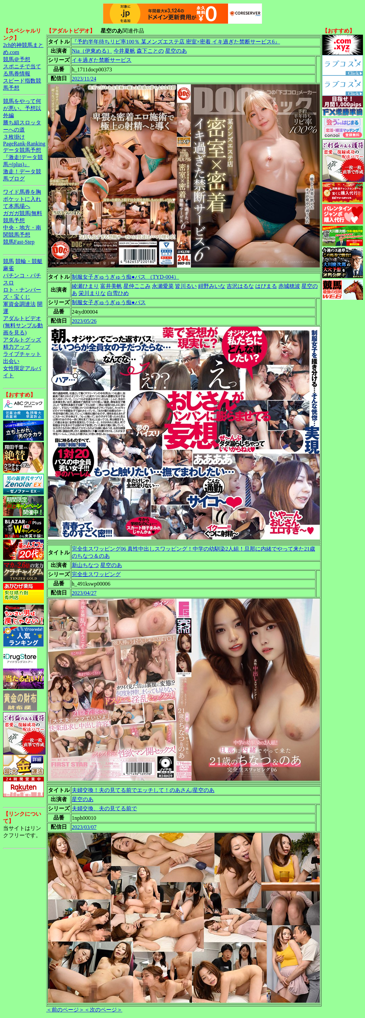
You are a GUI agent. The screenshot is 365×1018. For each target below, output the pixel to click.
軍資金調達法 (19, 304)
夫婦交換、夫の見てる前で (104, 808)
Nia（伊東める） (92, 51)
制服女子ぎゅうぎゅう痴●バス (109, 302)
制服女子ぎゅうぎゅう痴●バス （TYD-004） (125, 277)
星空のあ (176, 51)
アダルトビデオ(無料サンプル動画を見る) (23, 325)
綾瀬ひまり (85, 286)
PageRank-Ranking (24, 143)
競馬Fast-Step (18, 242)
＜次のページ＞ (103, 1010)
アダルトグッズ (22, 340)
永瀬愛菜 (163, 286)
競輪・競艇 (28, 261)
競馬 (8, 261)
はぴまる (266, 286)
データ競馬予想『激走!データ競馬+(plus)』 (23, 157)
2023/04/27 (84, 593)
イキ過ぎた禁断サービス (102, 60)
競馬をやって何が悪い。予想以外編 (22, 108)
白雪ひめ (118, 293)
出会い (11, 361)
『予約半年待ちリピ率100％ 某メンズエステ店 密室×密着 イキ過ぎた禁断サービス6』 (176, 42)
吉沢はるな (240, 286)
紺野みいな (211, 286)
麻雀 (8, 268)
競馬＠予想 (16, 59)
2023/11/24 (84, 79)
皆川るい (186, 286)
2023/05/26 (84, 321)
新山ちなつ (85, 565)
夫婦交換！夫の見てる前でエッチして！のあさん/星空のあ (143, 790)
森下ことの (150, 51)
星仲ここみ (137, 286)
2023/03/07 (84, 827)
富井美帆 (111, 286)
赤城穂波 (289, 286)
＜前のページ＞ (65, 1010)
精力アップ (16, 347)
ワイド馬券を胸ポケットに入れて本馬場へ (22, 199)
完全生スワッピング (96, 574)
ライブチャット (22, 354)
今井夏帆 (124, 51)
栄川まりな (92, 293)
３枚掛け (14, 137)
